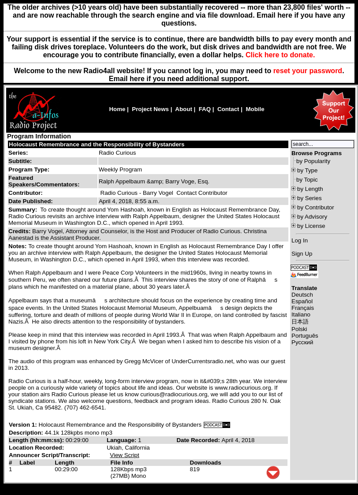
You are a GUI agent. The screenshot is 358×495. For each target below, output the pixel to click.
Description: (27, 432)
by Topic (307, 179)
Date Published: (30, 201)
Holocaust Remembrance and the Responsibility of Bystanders (96, 144)
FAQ (205, 109)
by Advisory (312, 216)
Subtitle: (20, 161)
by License (311, 226)
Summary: (23, 209)
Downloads (205, 462)
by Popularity (313, 161)
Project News (150, 109)
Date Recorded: (198, 440)
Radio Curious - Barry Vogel (137, 193)
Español (302, 301)
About (183, 109)
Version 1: (23, 424)
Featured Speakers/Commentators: (43, 181)
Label (27, 462)
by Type (307, 170)
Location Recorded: (36, 447)
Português (304, 335)
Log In (299, 240)
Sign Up (301, 253)
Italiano (300, 314)
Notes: (18, 246)
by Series (309, 198)
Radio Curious (117, 152)
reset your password (308, 70)
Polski (299, 329)
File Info (121, 462)
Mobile (255, 109)
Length (64, 462)
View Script (124, 455)
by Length (310, 189)
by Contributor (315, 207)
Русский (302, 342)
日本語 (300, 321)
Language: (122, 440)
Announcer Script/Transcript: (49, 455)
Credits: (20, 231)
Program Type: (28, 169)
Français (302, 308)
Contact (228, 109)
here (137, 78)
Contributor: (25, 193)
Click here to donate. (280, 55)
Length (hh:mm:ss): (37, 440)
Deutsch (302, 294)
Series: (18, 152)
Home (117, 109)
